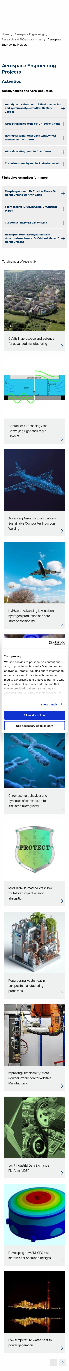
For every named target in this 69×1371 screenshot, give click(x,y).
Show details (49, 704)
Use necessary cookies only (34, 725)
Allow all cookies (34, 715)
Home (5, 34)
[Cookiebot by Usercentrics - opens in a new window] (49, 643)
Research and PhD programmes (22, 39)
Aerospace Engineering (29, 34)
